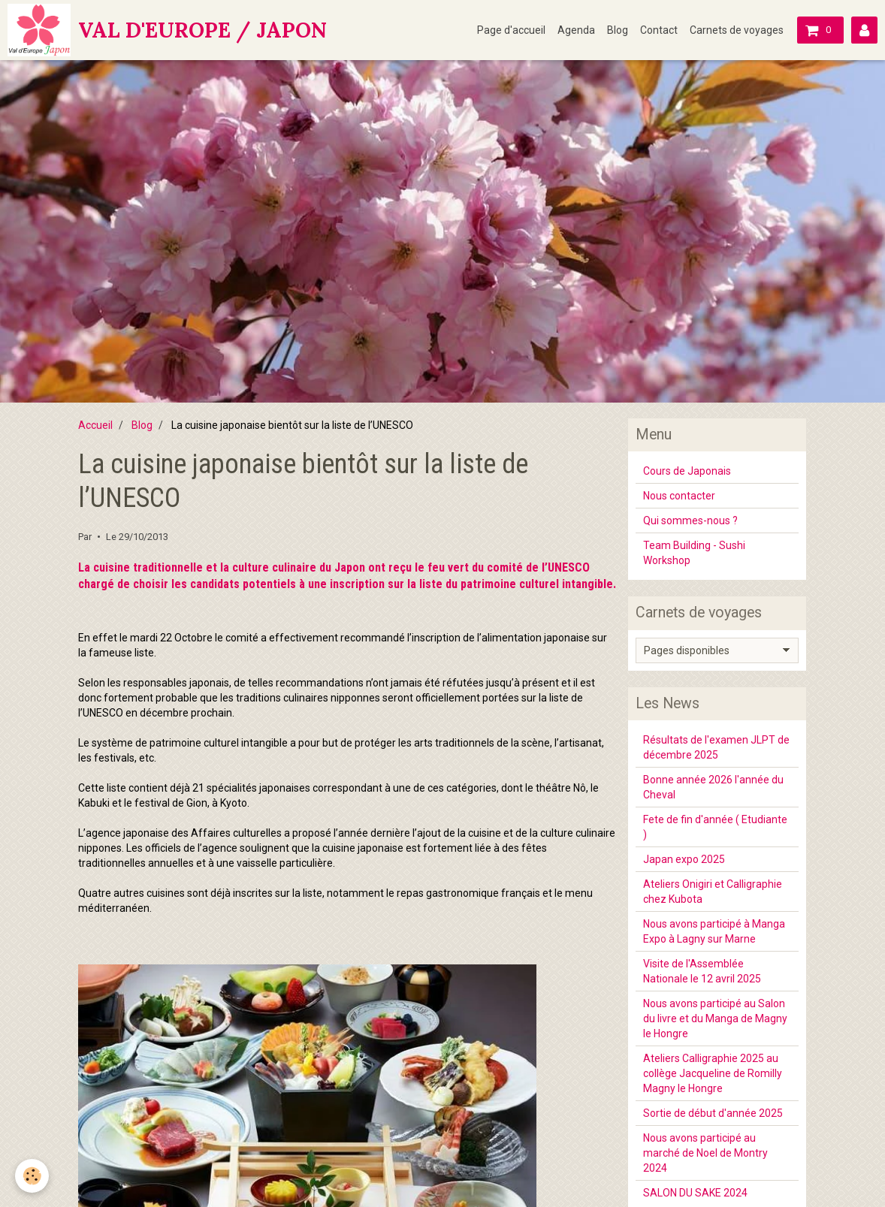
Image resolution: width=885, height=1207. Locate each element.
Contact (659, 30)
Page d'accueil (511, 30)
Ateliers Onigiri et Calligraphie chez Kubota (712, 891)
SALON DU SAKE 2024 (695, 1193)
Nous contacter (679, 496)
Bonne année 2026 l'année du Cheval (713, 787)
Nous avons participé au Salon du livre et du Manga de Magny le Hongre (715, 1018)
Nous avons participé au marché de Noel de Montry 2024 (705, 1153)
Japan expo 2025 (684, 859)
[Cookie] (32, 1176)
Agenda (576, 30)
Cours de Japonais (687, 471)
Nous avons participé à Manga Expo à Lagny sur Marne (714, 931)
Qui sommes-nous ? (690, 520)
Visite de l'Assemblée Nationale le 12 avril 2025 (702, 971)
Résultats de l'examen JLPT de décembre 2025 (716, 747)
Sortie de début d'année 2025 (713, 1113)
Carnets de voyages (737, 30)
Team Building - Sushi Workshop (694, 552)
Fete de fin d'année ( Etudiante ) (715, 826)
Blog (617, 30)
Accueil (95, 425)
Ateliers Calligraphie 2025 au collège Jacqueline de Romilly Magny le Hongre (712, 1073)
